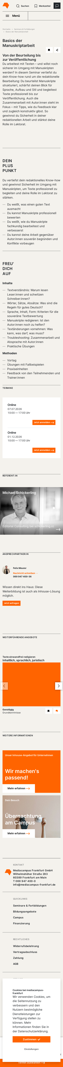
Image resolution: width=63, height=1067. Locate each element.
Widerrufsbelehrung (26, 946)
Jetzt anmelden (44, 422)
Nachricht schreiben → (25, 573)
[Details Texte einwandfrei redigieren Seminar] (56, 711)
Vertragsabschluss (25, 952)
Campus (18, 917)
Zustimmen (31, 1039)
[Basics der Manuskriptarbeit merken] (49, 50)
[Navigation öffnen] (15, 16)
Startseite (6, 29)
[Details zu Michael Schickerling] (58, 529)
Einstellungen (31, 1049)
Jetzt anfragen (11, 603)
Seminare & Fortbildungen (24, 29)
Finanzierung (21, 923)
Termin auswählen (31, 1063)
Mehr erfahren (19, 788)
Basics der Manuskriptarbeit (17, 32)
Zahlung (18, 958)
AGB (16, 963)
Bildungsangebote (24, 911)
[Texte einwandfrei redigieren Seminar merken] (48, 711)
